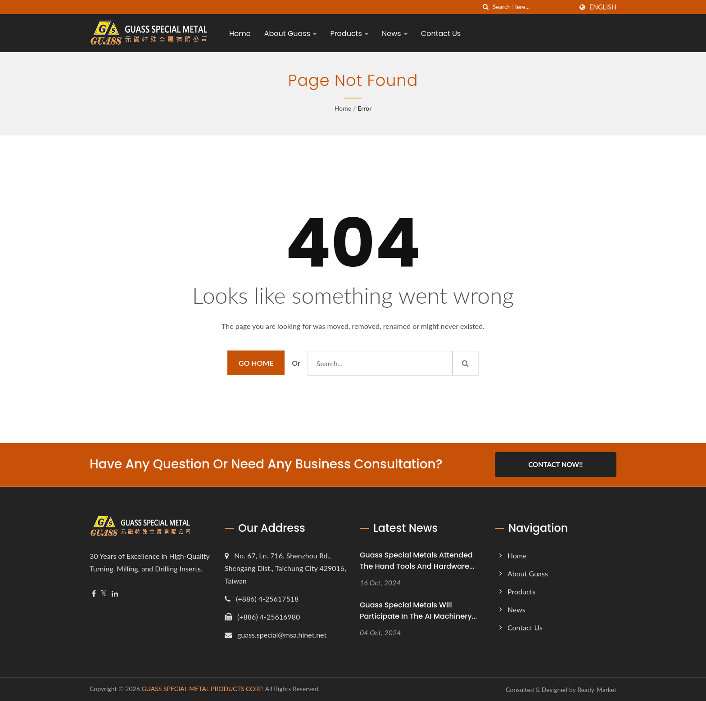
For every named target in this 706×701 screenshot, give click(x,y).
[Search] (533, 7)
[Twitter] (103, 593)
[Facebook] (94, 593)
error (364, 108)
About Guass (290, 33)
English (602, 7)
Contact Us (441, 33)
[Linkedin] (115, 593)
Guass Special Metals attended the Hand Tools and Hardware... (417, 560)
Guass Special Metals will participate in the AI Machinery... (418, 610)
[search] (486, 7)
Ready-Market (596, 689)
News (394, 33)
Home (240, 33)
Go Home (256, 363)
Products (349, 33)
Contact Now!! (555, 464)
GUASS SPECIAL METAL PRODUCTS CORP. (202, 688)
